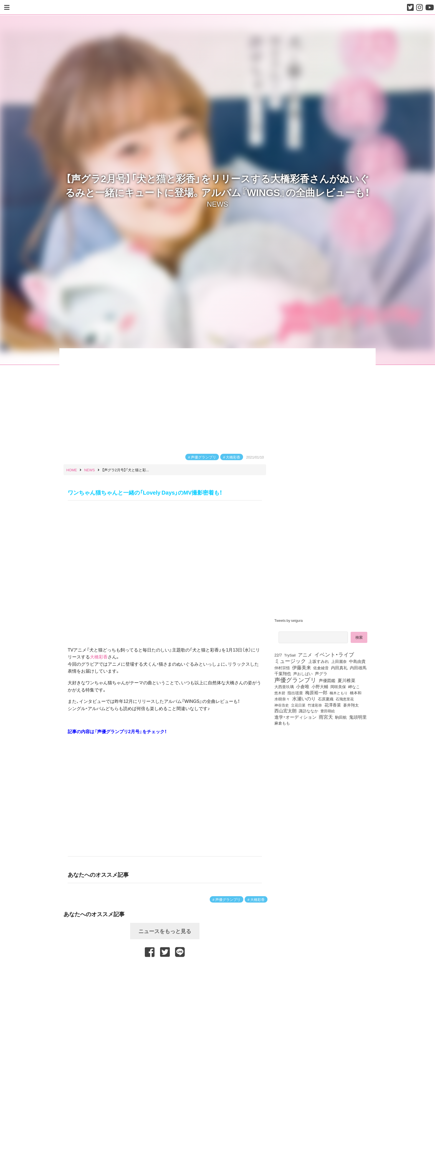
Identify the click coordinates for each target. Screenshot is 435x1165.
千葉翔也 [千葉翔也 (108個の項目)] (282, 673)
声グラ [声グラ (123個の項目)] (321, 673)
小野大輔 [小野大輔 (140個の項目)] (320, 686)
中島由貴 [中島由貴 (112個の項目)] (357, 661)
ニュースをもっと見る (164, 931)
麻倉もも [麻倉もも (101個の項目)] (282, 723)
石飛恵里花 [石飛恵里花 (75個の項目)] (345, 698)
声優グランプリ (203, 457)
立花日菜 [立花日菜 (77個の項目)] (298, 705)
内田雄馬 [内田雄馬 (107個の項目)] (358, 667)
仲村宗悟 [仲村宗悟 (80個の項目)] (282, 667)
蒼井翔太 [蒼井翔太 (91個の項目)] (351, 705)
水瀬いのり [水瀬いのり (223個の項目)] (304, 698)
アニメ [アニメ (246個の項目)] (305, 654)
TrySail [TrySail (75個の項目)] (289, 655)
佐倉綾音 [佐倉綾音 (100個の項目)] (321, 667)
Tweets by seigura (288, 620)
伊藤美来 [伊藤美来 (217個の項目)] (301, 667)
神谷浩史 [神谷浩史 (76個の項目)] (281, 705)
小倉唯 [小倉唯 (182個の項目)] (302, 686)
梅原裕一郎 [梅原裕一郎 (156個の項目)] (316, 692)
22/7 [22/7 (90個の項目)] (278, 655)
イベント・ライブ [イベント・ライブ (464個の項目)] (334, 654)
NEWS (217, 203)
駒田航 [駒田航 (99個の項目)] (341, 717)
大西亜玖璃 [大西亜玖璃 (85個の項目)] (284, 686)
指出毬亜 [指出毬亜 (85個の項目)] (295, 692)
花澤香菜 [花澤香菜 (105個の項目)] (332, 705)
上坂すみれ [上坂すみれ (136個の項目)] (318, 661)
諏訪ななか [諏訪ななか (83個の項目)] (308, 710)
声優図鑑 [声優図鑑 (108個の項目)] (327, 680)
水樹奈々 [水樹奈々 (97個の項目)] (282, 698)
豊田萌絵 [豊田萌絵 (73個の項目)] (327, 710)
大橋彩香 (233, 457)
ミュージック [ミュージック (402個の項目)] (290, 660)
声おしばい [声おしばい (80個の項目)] (303, 673)
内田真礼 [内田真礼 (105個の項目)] (339, 667)
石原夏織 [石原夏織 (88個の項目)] (325, 698)
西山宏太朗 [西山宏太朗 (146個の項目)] (285, 710)
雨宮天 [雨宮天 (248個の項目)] (326, 717)
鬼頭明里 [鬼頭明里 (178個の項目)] (358, 717)
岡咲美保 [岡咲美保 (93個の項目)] (338, 687)
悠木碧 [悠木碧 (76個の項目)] (279, 692)
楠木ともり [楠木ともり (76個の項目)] (339, 692)
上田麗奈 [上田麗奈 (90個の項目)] (339, 661)
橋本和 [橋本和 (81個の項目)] (355, 692)
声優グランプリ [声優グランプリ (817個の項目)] (295, 679)
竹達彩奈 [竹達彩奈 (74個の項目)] (315, 705)
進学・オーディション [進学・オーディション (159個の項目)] (295, 717)
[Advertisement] (165, 971)
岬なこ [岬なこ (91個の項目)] (354, 686)
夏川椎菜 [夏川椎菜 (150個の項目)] (346, 680)
